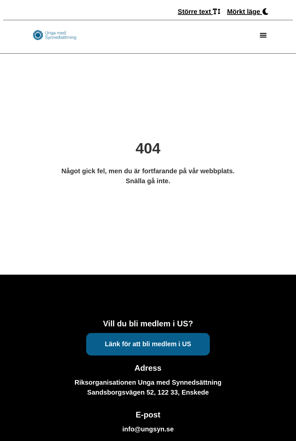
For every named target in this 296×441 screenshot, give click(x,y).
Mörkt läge (248, 11)
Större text (199, 11)
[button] (263, 35)
